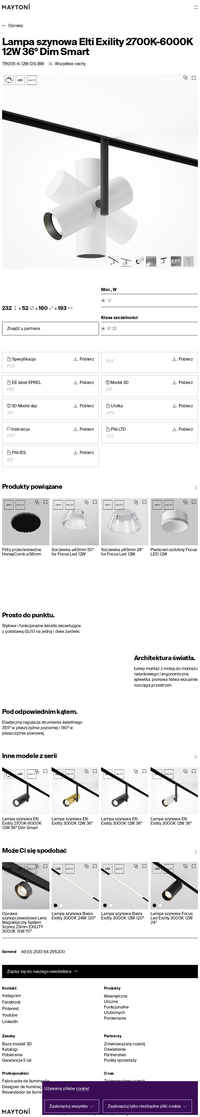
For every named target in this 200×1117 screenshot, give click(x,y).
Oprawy (15, 25)
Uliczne (111, 1001)
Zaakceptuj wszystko (68, 1106)
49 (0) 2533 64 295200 (43, 951)
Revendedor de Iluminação (27, 1092)
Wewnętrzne (115, 996)
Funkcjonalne (116, 1007)
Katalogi (10, 1049)
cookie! (82, 1088)
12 (109, 300)
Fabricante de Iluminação (25, 1081)
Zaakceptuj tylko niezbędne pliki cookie (144, 1106)
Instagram (11, 995)
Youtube (9, 1015)
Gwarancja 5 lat (17, 1060)
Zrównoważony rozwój (124, 1043)
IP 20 (112, 328)
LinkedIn (10, 1021)
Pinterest (10, 1008)
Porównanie (115, 1018)
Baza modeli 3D (17, 1043)
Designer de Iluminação (24, 1086)
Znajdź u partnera (23, 328)
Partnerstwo (115, 1054)
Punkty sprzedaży (120, 1060)
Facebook (11, 1002)
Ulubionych (114, 1012)
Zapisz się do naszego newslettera (39, 971)
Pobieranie (12, 1054)
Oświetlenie (115, 1049)
